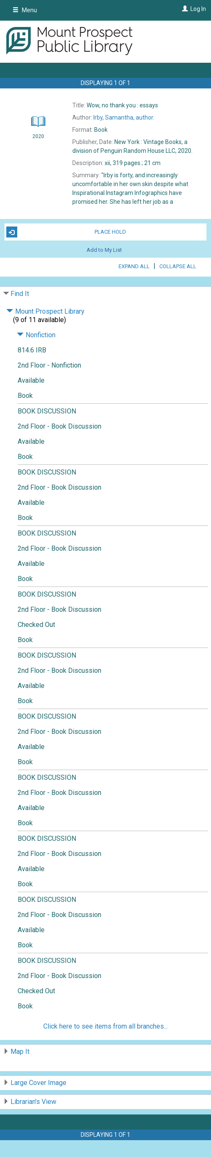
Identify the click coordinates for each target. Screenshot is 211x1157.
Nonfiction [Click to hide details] (36, 335)
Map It (20, 1052)
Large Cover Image (38, 1083)
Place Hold (66, 232)
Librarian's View (33, 1102)
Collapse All (177, 266)
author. (123, 117)
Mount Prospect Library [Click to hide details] (45, 311)
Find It (20, 294)
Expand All (134, 266)
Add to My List (104, 249)
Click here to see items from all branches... (105, 1026)
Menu (25, 10)
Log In (198, 8)
